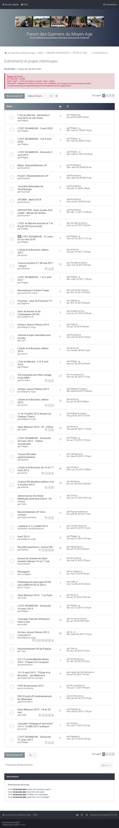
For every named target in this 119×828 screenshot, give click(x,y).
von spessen (75, 374)
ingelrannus (75, 454)
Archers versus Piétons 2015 (33, 389)
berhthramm (27, 665)
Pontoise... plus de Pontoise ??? (35, 300)
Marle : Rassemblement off (32, 165)
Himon (73, 426)
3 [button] (110, 96)
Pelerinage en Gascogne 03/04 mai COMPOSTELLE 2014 (34, 583)
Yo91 (23, 340)
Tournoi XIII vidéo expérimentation (27, 456)
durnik (24, 729)
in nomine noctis (77, 619)
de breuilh (25, 564)
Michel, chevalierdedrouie (32, 528)
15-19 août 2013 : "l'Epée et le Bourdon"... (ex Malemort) (34, 674)
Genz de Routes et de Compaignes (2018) (29, 313)
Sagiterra (74, 115)
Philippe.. (25, 229)
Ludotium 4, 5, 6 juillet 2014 (33, 526)
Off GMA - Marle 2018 (29, 199)
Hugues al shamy (29, 517)
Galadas (73, 300)
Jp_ (72, 632)
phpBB (16, 822)
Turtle (23, 504)
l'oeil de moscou (77, 526)
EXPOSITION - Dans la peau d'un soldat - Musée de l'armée (35, 211)
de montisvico (27, 688)
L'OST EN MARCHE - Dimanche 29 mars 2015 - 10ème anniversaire (34, 441)
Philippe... (25, 120)
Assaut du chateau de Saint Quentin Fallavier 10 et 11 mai (34, 560)
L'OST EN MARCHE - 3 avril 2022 (35, 128)
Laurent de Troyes (29, 293)
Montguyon (24, 571)
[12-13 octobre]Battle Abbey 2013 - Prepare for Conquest (33, 661)
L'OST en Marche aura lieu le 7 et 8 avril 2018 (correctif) (35, 225)
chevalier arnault (77, 223)
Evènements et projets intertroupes (31, 61)
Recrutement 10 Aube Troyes (33, 290)
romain (73, 467)
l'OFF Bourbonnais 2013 (31, 685)
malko (73, 324)
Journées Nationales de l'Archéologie (30, 188)
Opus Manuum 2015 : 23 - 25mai (35, 426)
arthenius (25, 268)
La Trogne (25, 587)
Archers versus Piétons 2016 (33, 324)
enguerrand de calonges (32, 678)
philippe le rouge (28, 327)
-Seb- (23, 651)
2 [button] (106, 96)
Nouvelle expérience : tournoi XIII (35, 547)
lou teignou (26, 574)
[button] (113, 95)
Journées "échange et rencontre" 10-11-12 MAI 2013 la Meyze (35, 725)
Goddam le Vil (27, 317)
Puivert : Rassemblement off (33, 175)
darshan (24, 460)
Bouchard (25, 168)
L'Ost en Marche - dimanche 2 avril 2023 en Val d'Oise (34, 116)
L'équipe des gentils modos (29, 69)
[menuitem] (24, 4)
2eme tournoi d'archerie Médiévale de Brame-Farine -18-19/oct (35, 498)
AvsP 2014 (23, 536)
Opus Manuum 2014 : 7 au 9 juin (35, 595)
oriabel (24, 624)
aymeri (24, 255)
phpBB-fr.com (18, 825)
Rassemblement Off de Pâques (34, 648)
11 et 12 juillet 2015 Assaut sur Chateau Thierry (34, 415)
